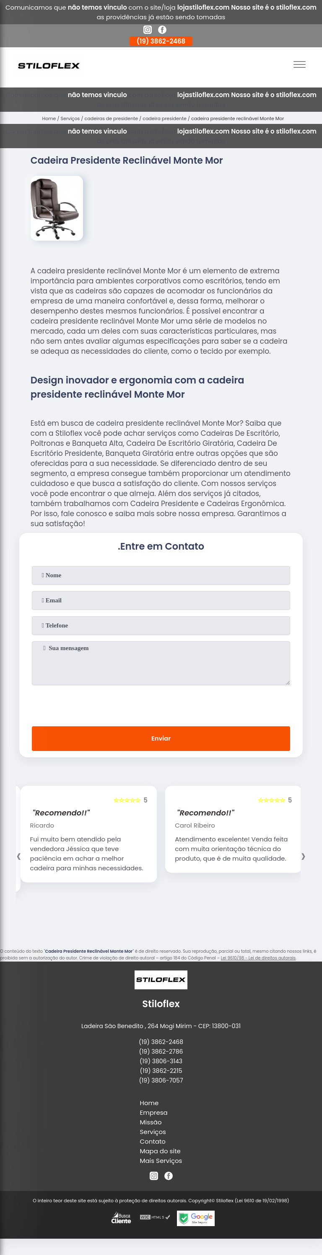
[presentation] (161, 704)
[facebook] (162, 31)
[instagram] (147, 31)
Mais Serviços (161, 1161)
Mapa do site (160, 1151)
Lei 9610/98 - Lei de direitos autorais (258, 959)
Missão (151, 1122)
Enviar (161, 739)
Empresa (154, 1112)
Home (149, 1103)
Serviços (153, 1132)
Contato (153, 1141)
